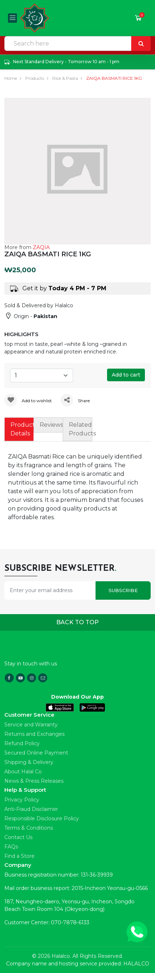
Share (75, 400)
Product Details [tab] (22, 429)
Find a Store (19, 856)
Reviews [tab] (51, 424)
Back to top (77, 622)
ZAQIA (41, 247)
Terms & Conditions (28, 828)
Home (10, 78)
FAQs (11, 846)
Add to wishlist (28, 400)
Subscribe (123, 590)
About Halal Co (23, 771)
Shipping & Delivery (28, 762)
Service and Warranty (31, 724)
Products (34, 78)
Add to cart (126, 375)
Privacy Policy (21, 799)
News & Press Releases (33, 781)
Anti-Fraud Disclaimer (31, 809)
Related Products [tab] (80, 429)
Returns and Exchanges (34, 734)
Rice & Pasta (65, 78)
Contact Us (18, 837)
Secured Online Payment (36, 753)
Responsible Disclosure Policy (41, 818)
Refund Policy (22, 743)
